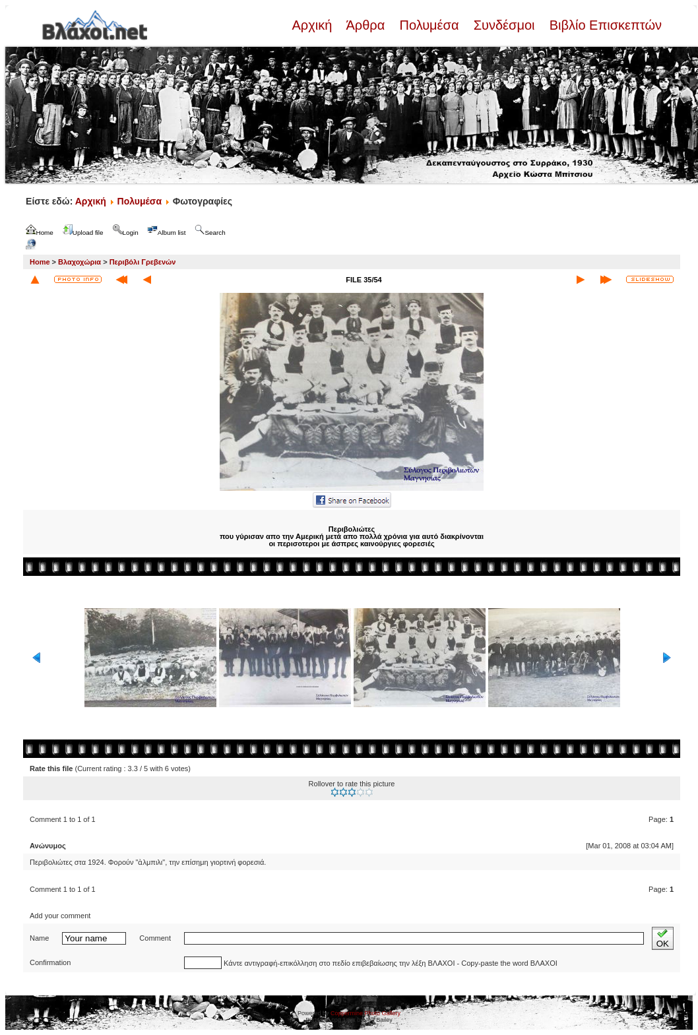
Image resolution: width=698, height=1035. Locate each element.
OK (662, 938)
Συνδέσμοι (504, 25)
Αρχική (313, 25)
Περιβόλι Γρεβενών (143, 262)
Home (40, 262)
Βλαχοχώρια (79, 262)
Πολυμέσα (429, 25)
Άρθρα (366, 25)
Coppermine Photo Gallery (365, 1013)
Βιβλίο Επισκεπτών (604, 25)
